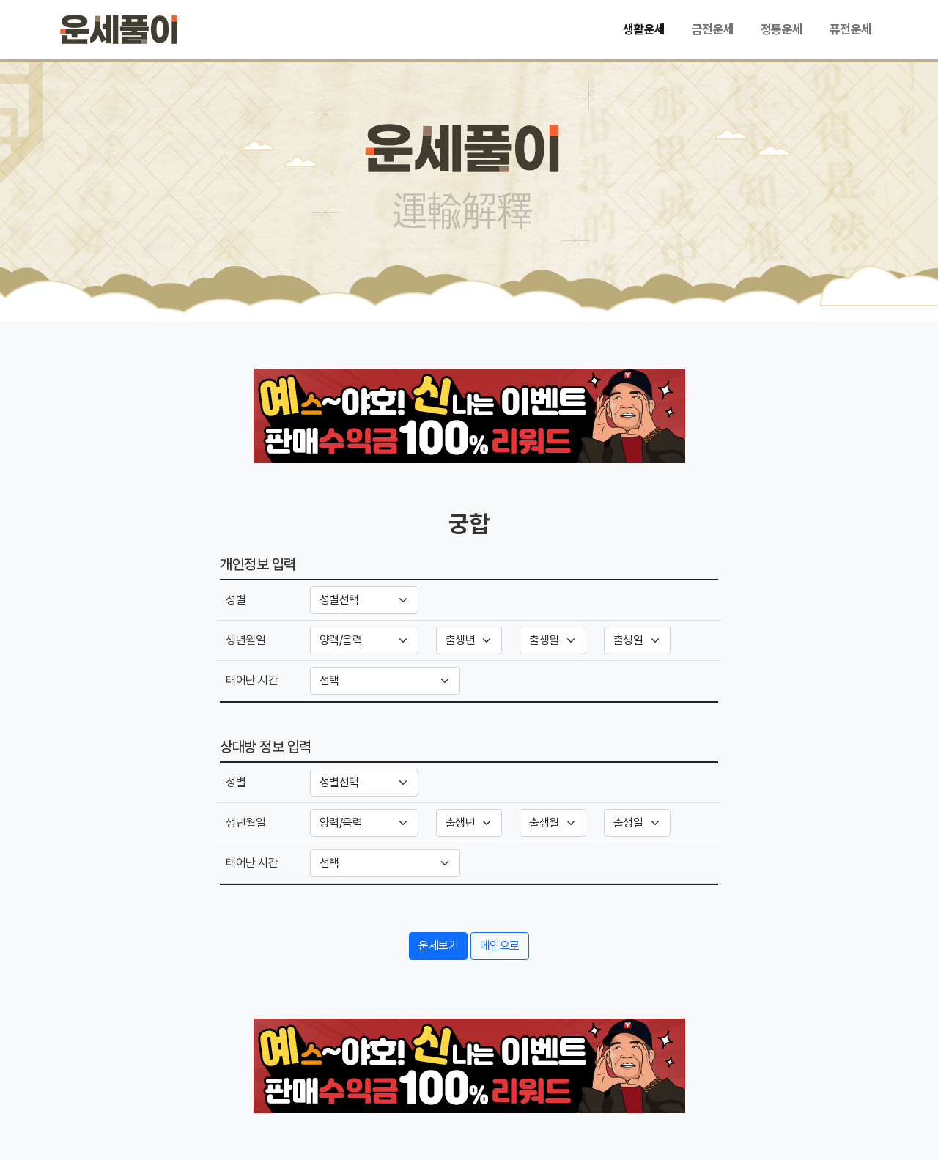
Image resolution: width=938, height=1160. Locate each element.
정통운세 (782, 29)
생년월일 (245, 640)
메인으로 (500, 946)
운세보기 (438, 946)
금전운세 (713, 29)
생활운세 (644, 29)
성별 (235, 600)
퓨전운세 (851, 29)
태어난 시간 (252, 680)
